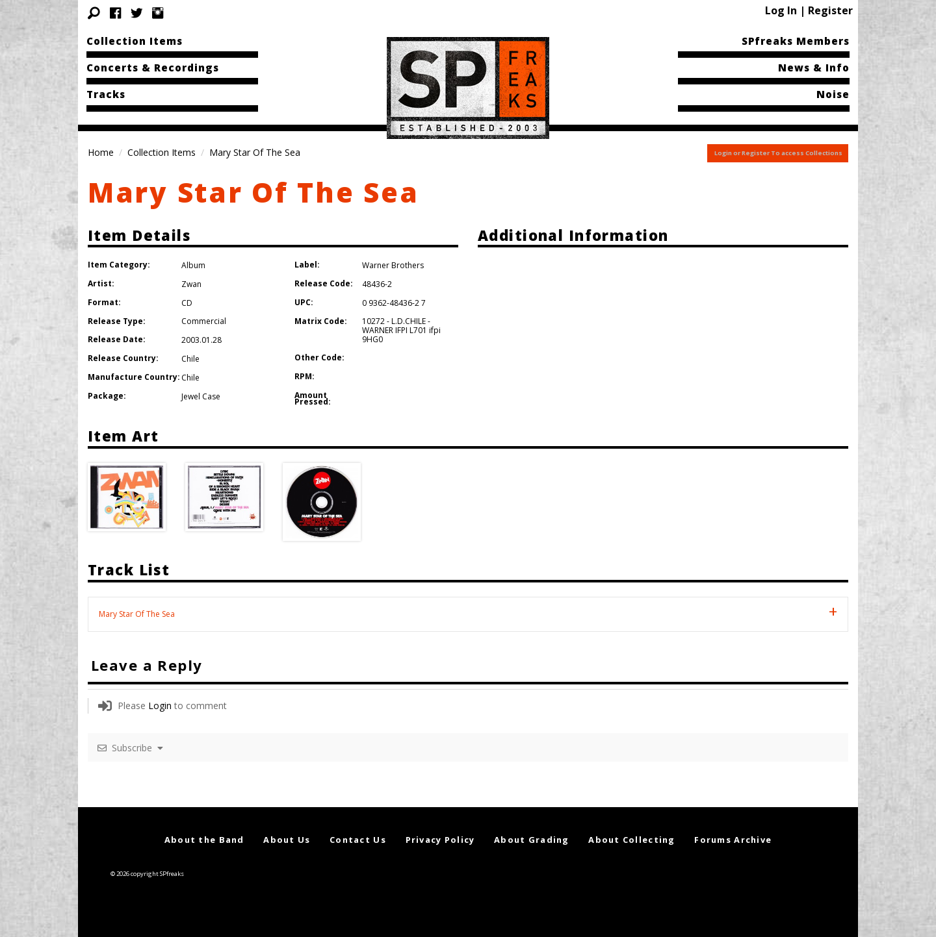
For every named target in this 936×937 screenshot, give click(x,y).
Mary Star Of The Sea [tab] (137, 613)
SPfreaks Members (796, 40)
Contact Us (358, 839)
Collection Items (134, 40)
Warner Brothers (393, 265)
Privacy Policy (440, 839)
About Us (286, 839)
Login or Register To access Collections (778, 153)
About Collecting (631, 839)
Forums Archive (733, 839)
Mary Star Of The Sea (253, 191)
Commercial (203, 321)
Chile (190, 358)
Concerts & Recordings (152, 67)
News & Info (814, 67)
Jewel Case (200, 396)
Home (101, 152)
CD (186, 302)
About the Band (204, 839)
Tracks (105, 94)
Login (160, 705)
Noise (833, 94)
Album (193, 265)
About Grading (531, 839)
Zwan (191, 284)
